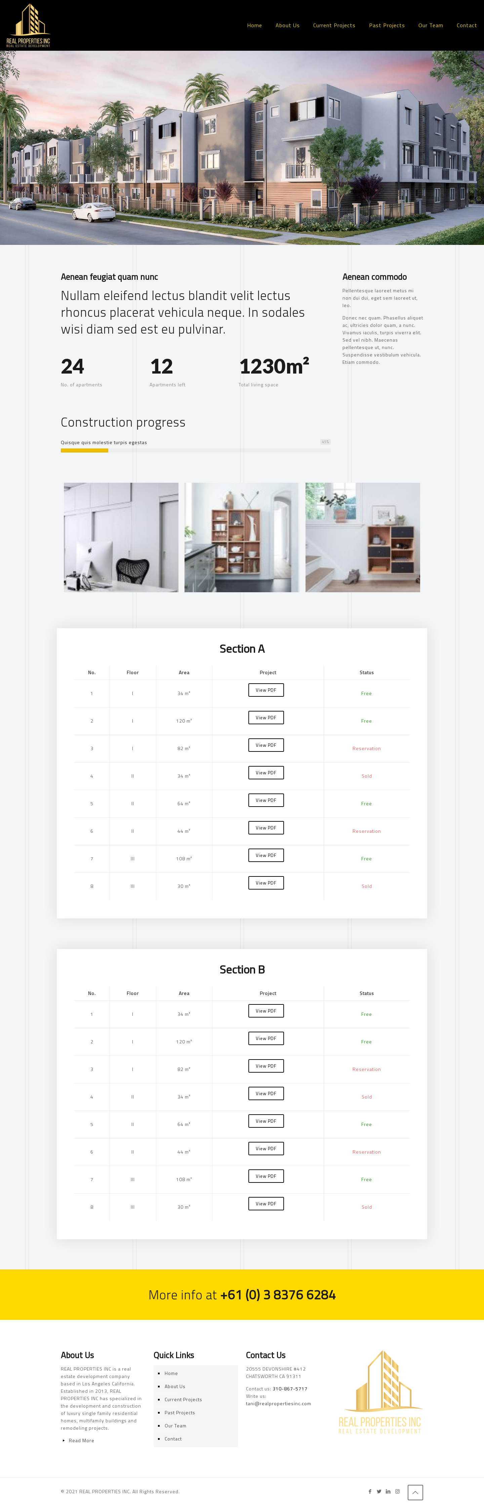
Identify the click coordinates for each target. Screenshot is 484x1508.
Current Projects (183, 1399)
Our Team (176, 1425)
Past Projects (180, 1412)
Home (171, 1373)
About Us (175, 1386)
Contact (173, 1438)
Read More (81, 1440)
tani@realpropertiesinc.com (278, 1403)
